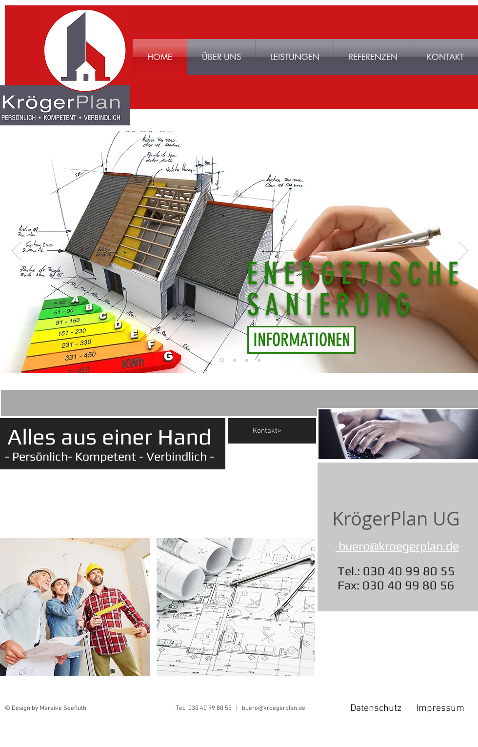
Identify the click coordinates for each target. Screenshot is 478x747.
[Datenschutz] (375, 708)
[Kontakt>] (285, 431)
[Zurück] (16, 252)
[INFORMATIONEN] (301, 340)
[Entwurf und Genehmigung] (259, 360)
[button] (373, 57)
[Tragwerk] (234, 360)
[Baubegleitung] (246, 360)
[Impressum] (440, 708)
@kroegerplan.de (414, 546)
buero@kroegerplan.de (273, 708)
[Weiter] (463, 252)
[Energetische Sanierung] (221, 360)
